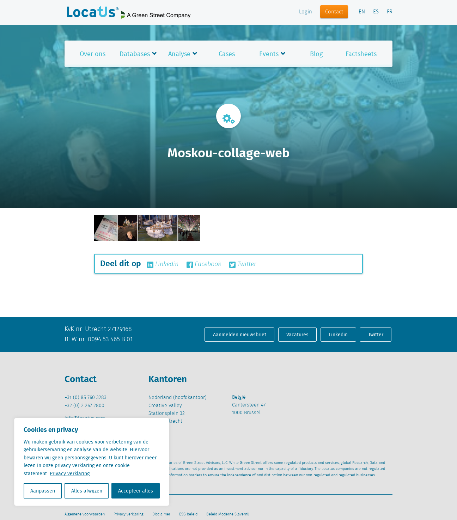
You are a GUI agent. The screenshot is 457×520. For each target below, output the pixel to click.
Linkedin (162, 264)
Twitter (242, 264)
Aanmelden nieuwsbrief (239, 334)
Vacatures (297, 334)
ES (376, 12)
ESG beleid (188, 514)
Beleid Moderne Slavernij (227, 514)
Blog (316, 54)
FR (389, 12)
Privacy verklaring (70, 473)
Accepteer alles (135, 490)
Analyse (179, 54)
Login (305, 12)
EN (362, 12)
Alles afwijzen (86, 490)
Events (269, 54)
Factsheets (361, 54)
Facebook (204, 264)
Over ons (92, 54)
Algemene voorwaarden (85, 514)
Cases (227, 54)
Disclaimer (161, 514)
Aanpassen (42, 490)
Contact (334, 12)
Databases (135, 54)
